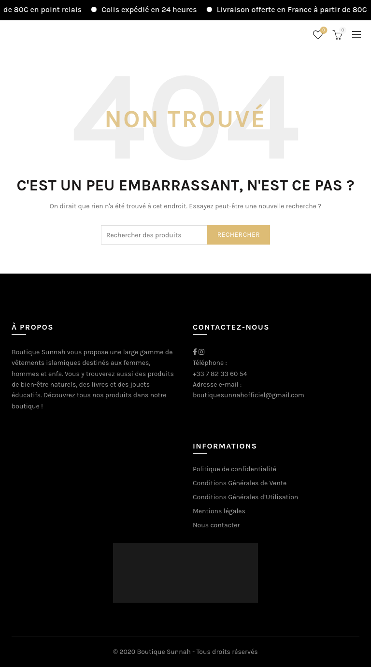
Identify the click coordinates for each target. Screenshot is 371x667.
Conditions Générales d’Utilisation (245, 497)
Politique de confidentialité (234, 469)
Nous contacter (216, 525)
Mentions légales (219, 511)
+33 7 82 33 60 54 (220, 374)
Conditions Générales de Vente (239, 483)
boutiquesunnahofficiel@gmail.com (248, 395)
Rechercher (238, 235)
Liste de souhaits (323, 31)
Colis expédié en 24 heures (154, 9)
